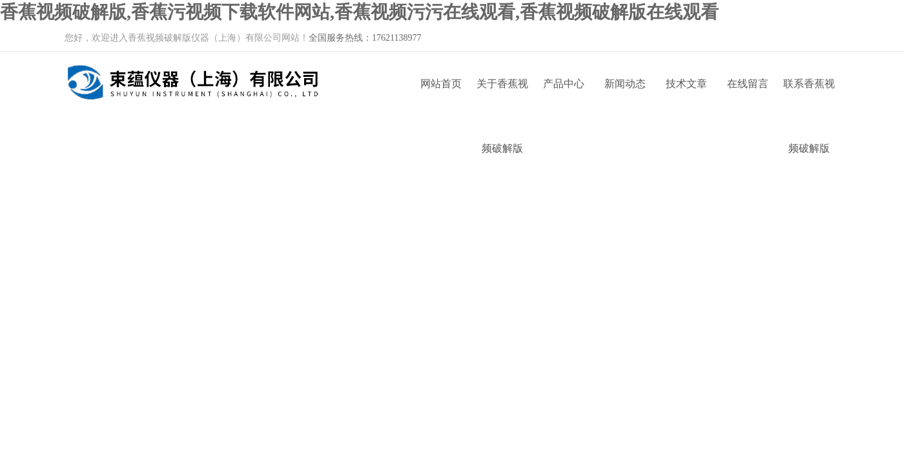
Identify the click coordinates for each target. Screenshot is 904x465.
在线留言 (747, 83)
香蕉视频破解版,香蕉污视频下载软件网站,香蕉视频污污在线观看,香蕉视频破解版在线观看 (359, 12)
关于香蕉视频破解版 (502, 97)
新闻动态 (625, 83)
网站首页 (441, 83)
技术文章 (686, 83)
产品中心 (563, 83)
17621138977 (396, 38)
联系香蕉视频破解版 (809, 97)
